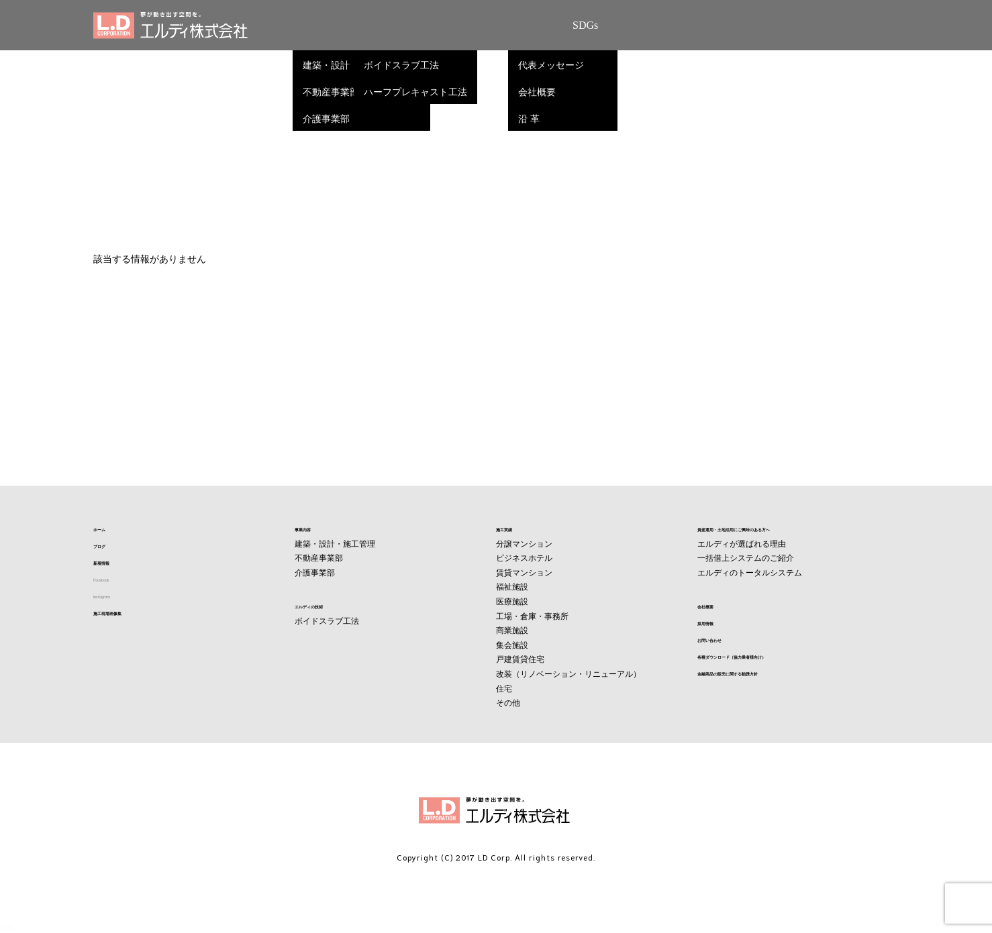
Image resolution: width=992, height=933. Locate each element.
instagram (113, 598)
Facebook (113, 581)
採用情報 (716, 624)
